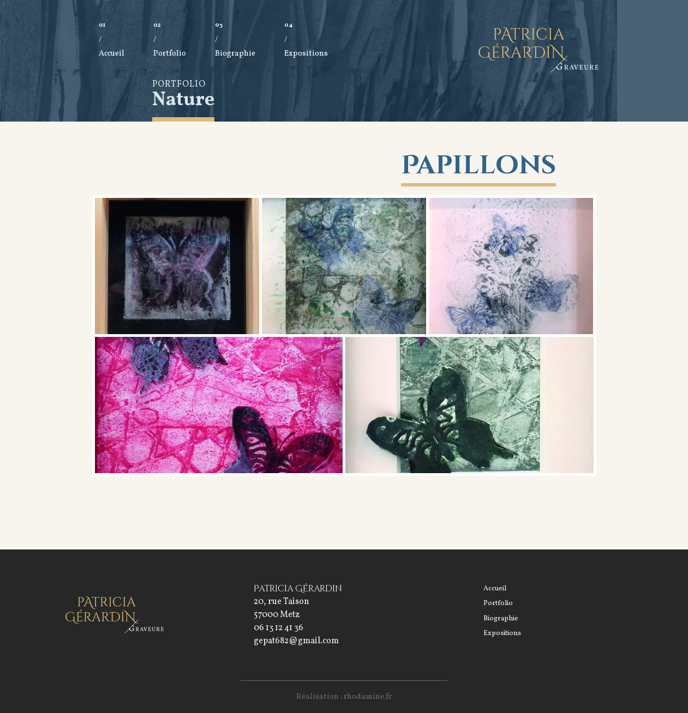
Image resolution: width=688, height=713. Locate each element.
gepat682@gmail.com (296, 641)
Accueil (111, 51)
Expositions (306, 51)
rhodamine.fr (368, 696)
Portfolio (169, 51)
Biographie (235, 51)
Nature (183, 100)
